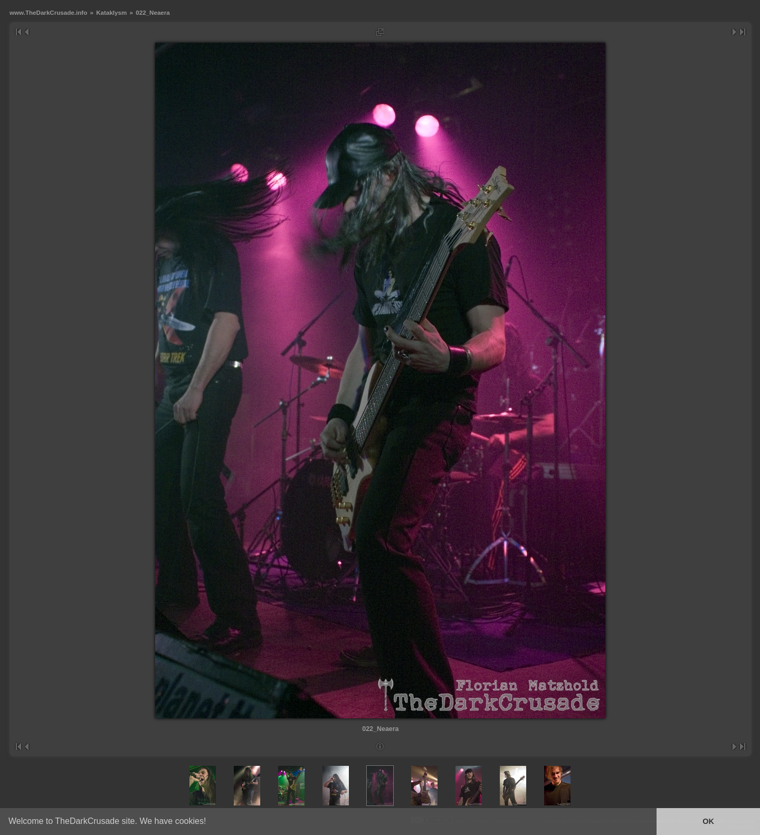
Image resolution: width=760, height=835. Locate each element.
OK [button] (708, 821)
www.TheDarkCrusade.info (48, 12)
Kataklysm (111, 12)
